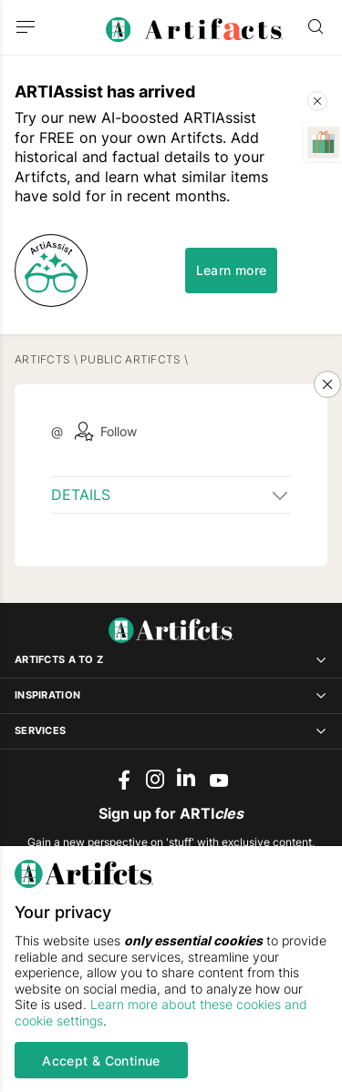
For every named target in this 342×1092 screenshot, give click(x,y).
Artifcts (42, 359)
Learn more (231, 270)
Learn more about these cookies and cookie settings (161, 1012)
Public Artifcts (130, 359)
